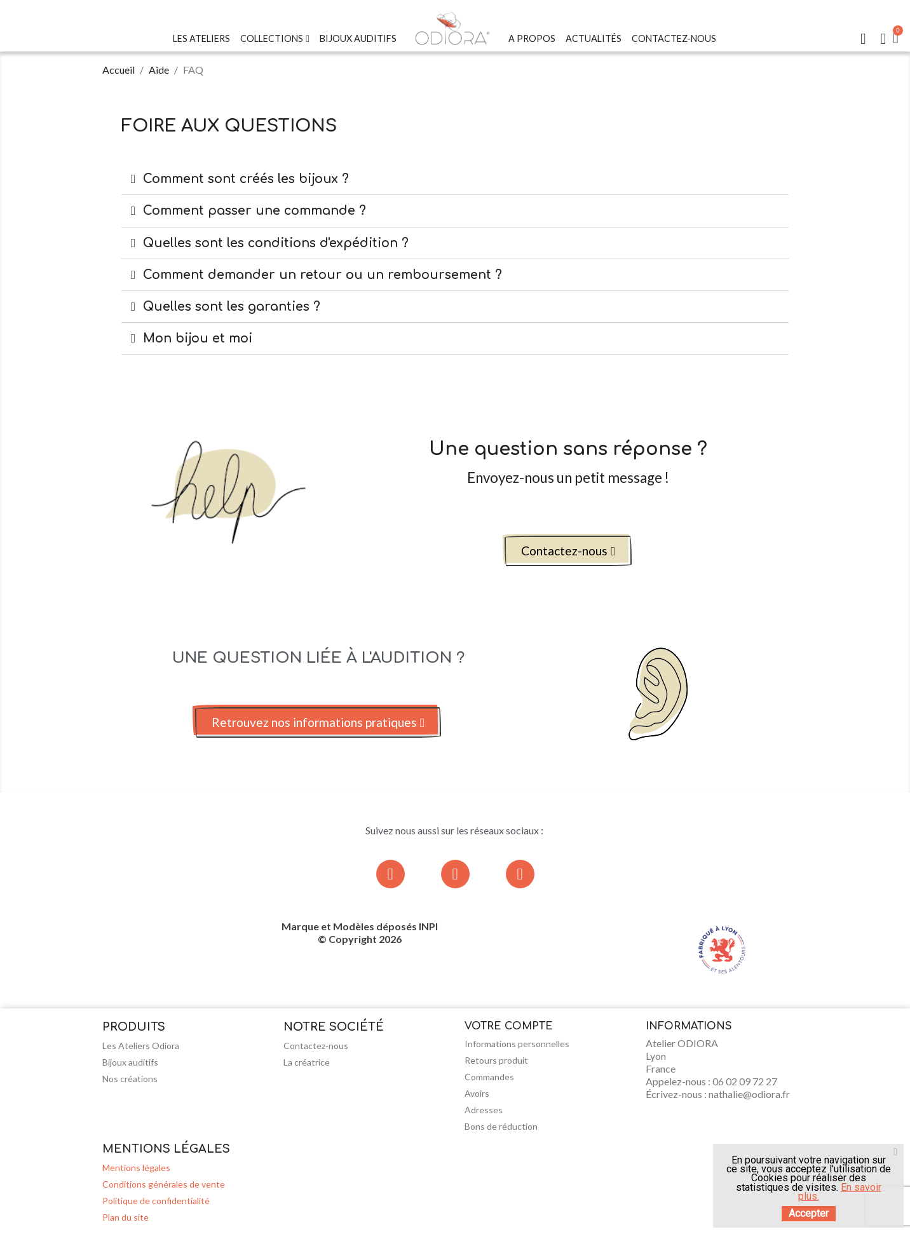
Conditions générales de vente (163, 1184)
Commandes (489, 1076)
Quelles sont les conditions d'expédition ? (276, 243)
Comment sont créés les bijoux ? (246, 179)
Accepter (809, 1213)
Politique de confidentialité (156, 1200)
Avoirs (477, 1093)
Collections (274, 39)
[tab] (455, 179)
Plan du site (125, 1217)
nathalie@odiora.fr (749, 1094)
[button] (568, 551)
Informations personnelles (517, 1043)
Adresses (484, 1109)
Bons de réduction (501, 1126)
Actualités (593, 38)
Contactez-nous (674, 38)
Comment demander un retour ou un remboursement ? (322, 274)
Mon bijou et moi (197, 338)
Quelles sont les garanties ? (231, 306)
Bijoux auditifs (130, 1062)
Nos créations (130, 1078)
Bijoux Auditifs (358, 38)
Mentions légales (136, 1167)
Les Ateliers (201, 38)
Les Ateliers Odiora (140, 1045)
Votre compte (509, 1026)
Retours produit (496, 1060)
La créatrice (306, 1062)
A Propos (531, 38)
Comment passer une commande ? (254, 210)
